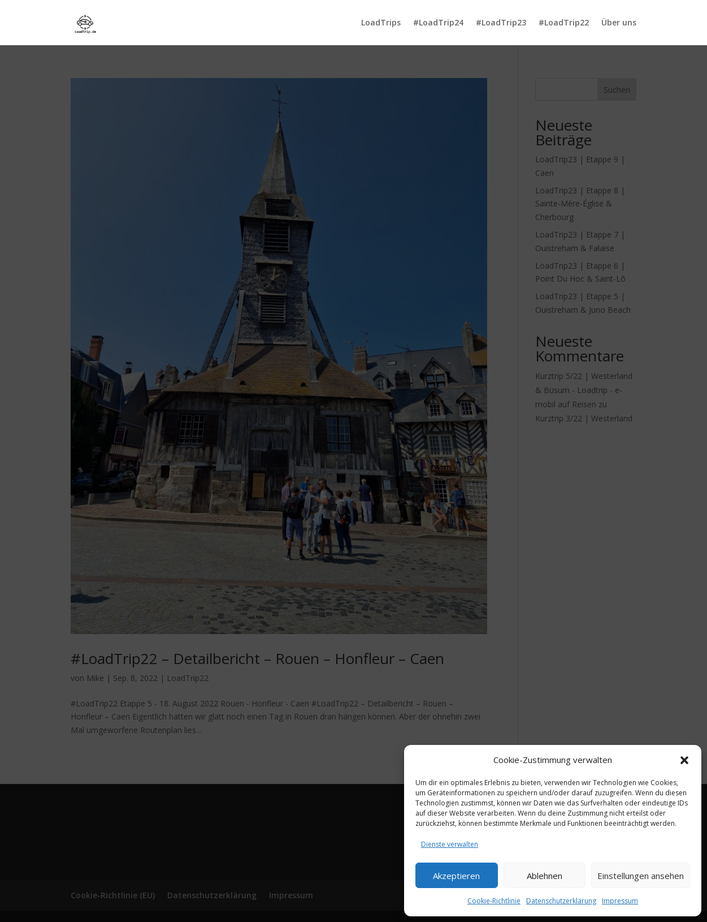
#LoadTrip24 (438, 23)
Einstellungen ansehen (640, 875)
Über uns (618, 23)
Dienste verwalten (449, 844)
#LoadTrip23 (501, 23)
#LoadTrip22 (564, 23)
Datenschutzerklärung (561, 901)
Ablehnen (544, 875)
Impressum (620, 901)
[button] (684, 760)
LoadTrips (381, 23)
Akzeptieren (456, 875)
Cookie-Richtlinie (494, 901)
